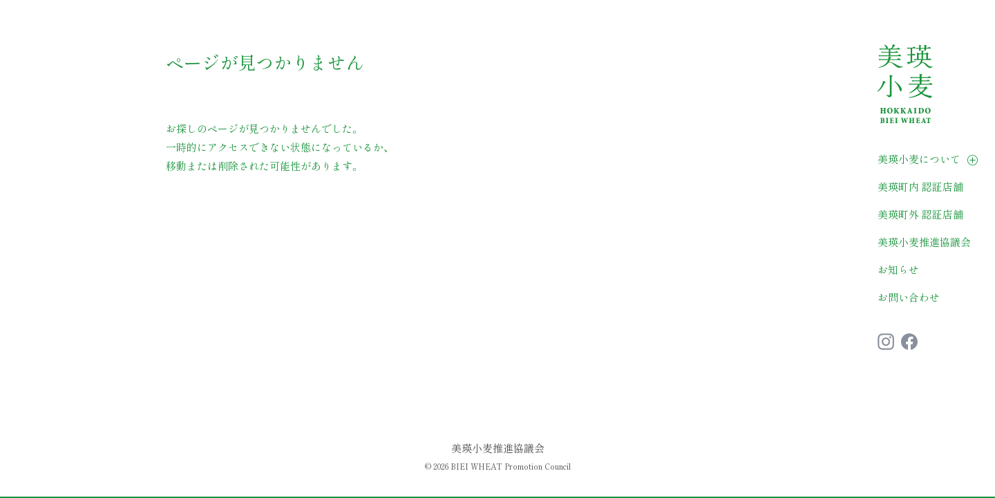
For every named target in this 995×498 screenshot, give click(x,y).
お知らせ (898, 269)
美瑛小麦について (919, 158)
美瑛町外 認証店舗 (920, 214)
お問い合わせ (909, 297)
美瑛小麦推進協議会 (924, 241)
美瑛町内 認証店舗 (920, 186)
